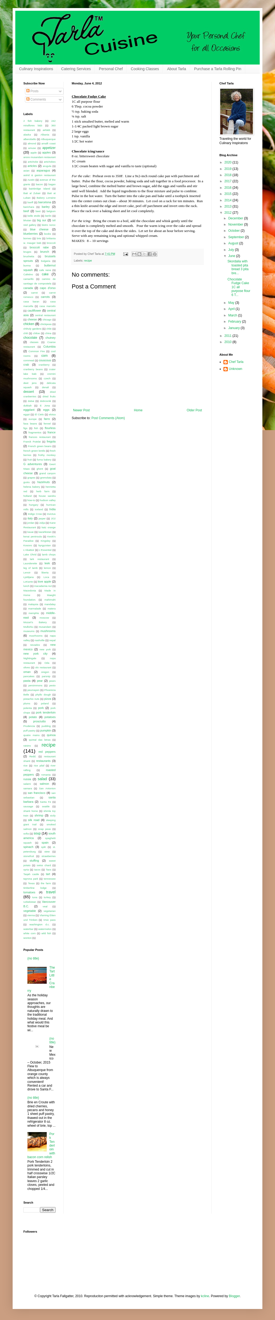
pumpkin (45, 730)
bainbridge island (39, 188)
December (236, 218)
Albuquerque (48, 139)
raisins (27, 745)
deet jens (30, 382)
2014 (229, 200)
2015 (229, 194)
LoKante (28, 581)
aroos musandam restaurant (39, 157)
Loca (46, 577)
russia (27, 779)
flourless (50, 428)
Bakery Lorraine (46, 197)
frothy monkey (47, 455)
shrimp (39, 815)
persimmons (35, 685)
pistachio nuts (31, 698)
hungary (33, 504)
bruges (27, 251)
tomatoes (29, 892)
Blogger (234, 1296)
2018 (229, 175)
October (234, 231)
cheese (32, 319)
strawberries (49, 856)
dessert (28, 392)
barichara (28, 206)
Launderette (30, 563)
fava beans (30, 423)
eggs (46, 409)
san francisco (36, 792)
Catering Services (76, 69)
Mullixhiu (28, 626)
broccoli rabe (39, 247)
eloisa (52, 414)
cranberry (44, 364)
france (52, 432)
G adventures (32, 464)
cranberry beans (33, 369)
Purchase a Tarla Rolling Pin (217, 69)
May (231, 303)
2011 (229, 336)
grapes (31, 477)
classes (34, 342)
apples (46, 152)
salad (42, 779)
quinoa (51, 735)
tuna (34, 897)
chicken (28, 324)
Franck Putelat (32, 441)
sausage (28, 806)
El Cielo (39, 414)
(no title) (33, 958)
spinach (28, 846)
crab (26, 364)
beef (26, 211)
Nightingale (29, 658)
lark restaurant (39, 559)
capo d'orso (48, 288)
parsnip (46, 676)
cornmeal (28, 360)
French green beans (40, 446)
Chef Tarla (236, 362)
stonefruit (28, 856)
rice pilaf (39, 765)
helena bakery (31, 486)
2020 (229, 162)
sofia (26, 833)
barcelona (44, 202)
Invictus (51, 513)
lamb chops (49, 554)
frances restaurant (39, 437)
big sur (41, 220)
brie (39, 238)
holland (27, 495)
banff (30, 202)
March (233, 315)
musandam (45, 626)
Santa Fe (45, 801)
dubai (31, 400)
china (48, 333)
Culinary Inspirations (36, 69)
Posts (32, 91)
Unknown (235, 369)
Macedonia (29, 590)
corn (44, 356)
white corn (29, 933)
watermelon (45, 928)
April (232, 309)
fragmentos (34, 432)
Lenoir (27, 572)
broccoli (51, 242)
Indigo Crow (35, 513)
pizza (47, 698)
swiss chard (44, 865)
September (236, 237)
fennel (47, 423)
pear (40, 680)
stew (47, 851)
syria (26, 869)
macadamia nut (43, 585)
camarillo (28, 278)
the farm (46, 883)
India (52, 509)
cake (45, 274)
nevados (35, 644)
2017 (229, 181)
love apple (44, 581)
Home (138, 410)
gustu (26, 482)
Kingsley (45, 540)
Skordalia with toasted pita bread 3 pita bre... (237, 267)
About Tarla (176, 69)
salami (27, 783)
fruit (29, 459)
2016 (229, 188)
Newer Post (81, 410)
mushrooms (48, 631)
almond (32, 143)
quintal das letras (39, 739)
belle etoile (33, 215)
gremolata (46, 477)
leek (47, 563)
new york (45, 649)
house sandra (47, 495)
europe (32, 419)
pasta (26, 680)
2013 (229, 206)
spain (45, 842)
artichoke (33, 161)
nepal (52, 640)
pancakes (28, 676)
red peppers (47, 751)
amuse (32, 148)
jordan (31, 522)
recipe (88, 260)
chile (49, 328)
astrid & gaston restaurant (39, 175)
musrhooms (35, 635)
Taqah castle (31, 874)
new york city (35, 653)
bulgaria (45, 260)
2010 (229, 342)
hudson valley (48, 500)
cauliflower (34, 310)
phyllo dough (43, 694)
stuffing (34, 860)
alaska (27, 134)
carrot (34, 292)
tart (48, 874)
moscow (44, 617)
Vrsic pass (49, 919)
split (43, 846)
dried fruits (49, 396)
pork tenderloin (46, 712)
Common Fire (36, 351)
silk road (33, 820)
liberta (45, 572)
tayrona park (30, 878)
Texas (31, 883)
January (234, 328)
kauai (30, 531)
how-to (31, 500)
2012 (229, 213)
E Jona (45, 405)
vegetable (29, 910)
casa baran (31, 301)
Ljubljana (28, 577)
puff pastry (29, 730)
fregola (51, 441)
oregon (45, 671)
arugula (47, 166)
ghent (40, 468)
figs (25, 428)
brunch (44, 251)
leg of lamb (30, 567)
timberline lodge (35, 887)
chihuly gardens (32, 328)
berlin (48, 215)
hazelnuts (43, 482)
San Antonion (47, 788)
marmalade (34, 608)
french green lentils (34, 450)
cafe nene (45, 270)
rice (25, 765)
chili (25, 333)
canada (28, 288)
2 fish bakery (32, 120)
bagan (52, 184)
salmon (44, 783)
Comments (36, 99)
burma (27, 265)
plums (26, 703)
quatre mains (31, 735)
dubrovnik (45, 400)
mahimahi (50, 599)
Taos (48, 869)
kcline (205, 1296)
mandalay (50, 604)
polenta (27, 708)
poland (45, 703)
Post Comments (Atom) (108, 418)
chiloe (36, 333)
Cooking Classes (145, 69)
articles (32, 165)
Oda (46, 662)
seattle (45, 806)
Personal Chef (111, 69)
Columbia (49, 346)
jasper (42, 518)
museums (29, 631)
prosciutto (39, 721)
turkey (47, 897)
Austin (31, 179)
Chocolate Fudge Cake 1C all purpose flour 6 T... (238, 287)
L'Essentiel (45, 549)
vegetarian (50, 910)
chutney (50, 337)
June (232, 256)
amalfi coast (48, 143)
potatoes (50, 717)
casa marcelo (47, 306)
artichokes (50, 161)
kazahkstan (45, 531)
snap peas (44, 828)
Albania (45, 134)
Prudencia (29, 726)
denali (45, 387)
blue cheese (39, 229)
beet (38, 211)
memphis (33, 613)
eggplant (28, 409)
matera (52, 608)
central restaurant (45, 315)
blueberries (30, 233)
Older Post (194, 410)
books (47, 233)
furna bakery (44, 459)
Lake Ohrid (30, 554)
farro (47, 418)
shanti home (30, 810)
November (236, 224)
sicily (53, 815)
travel (51, 892)
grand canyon (47, 473)
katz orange (49, 527)
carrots (45, 296)
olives (26, 667)
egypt (26, 414)
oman (27, 671)
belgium (51, 211)
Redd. (32, 756)
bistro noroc (49, 224)
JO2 (53, 518)
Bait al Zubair (32, 193)
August (233, 243)
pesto (52, 685)
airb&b (46, 130)
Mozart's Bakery (35, 622)
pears (52, 680)
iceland (39, 509)
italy (30, 518)
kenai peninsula (32, 536)
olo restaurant (43, 667)
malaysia (33, 604)
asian (26, 170)
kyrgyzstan (44, 545)
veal (45, 906)
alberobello (29, 139)
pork (41, 707)
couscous (45, 360)
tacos (37, 869)
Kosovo (27, 545)
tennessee (50, 878)
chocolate (30, 338)
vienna (31, 915)
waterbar (28, 928)
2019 (229, 169)
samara (27, 788)
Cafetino (28, 274)
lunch (26, 585)
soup (37, 833)
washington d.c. (40, 924)
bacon (39, 184)
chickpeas (46, 324)
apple (33, 152)
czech (47, 378)
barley (46, 206)
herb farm (42, 491)
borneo (27, 238)
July (231, 250)
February (235, 321)
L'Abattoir (28, 549)
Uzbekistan (29, 901)
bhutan (27, 220)
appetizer (49, 148)
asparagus (43, 170)
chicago (47, 319)
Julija (42, 522)
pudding (46, 726)
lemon (47, 567)
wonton (27, 937)
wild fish (46, 933)
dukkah (27, 405)
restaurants (43, 760)
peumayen (33, 689)
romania (46, 774)
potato (33, 717)
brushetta (28, 256)
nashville (40, 640)
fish (36, 428)
